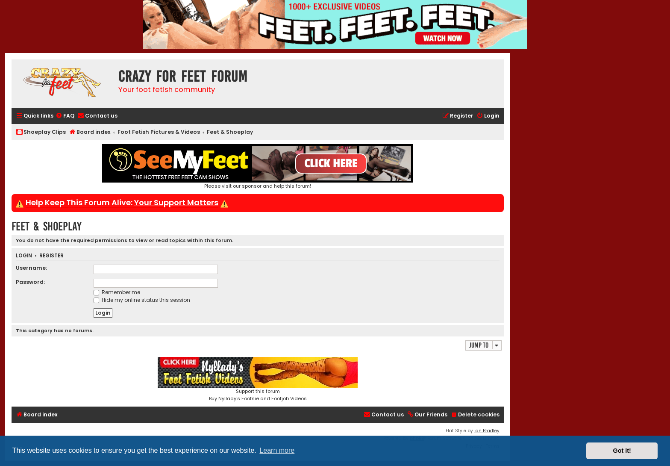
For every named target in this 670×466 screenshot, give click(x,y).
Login (24, 256)
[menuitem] (65, 116)
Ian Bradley (487, 431)
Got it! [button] (622, 450)
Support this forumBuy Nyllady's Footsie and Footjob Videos (258, 379)
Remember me (117, 292)
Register (51, 256)
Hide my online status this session (142, 300)
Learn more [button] (276, 450)
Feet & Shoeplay (47, 226)
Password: (30, 282)
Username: (31, 267)
